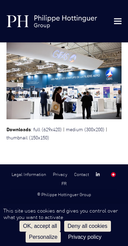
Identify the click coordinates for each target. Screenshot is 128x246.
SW (113, 174)
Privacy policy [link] (84, 237)
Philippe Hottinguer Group (66, 194)
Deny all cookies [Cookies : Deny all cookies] (88, 226)
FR (64, 183)
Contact (81, 174)
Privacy (60, 174)
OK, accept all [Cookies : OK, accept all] (40, 226)
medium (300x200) (85, 129)
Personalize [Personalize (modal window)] (43, 237)
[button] (118, 21)
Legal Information (29, 174)
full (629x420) (47, 129)
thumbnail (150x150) (27, 138)
